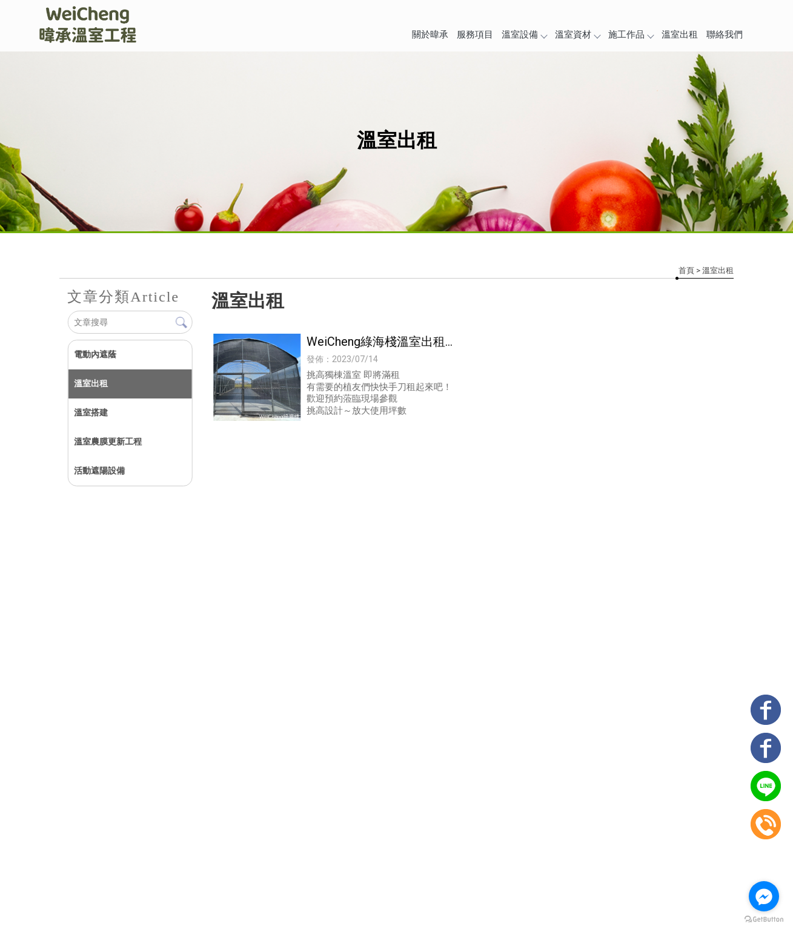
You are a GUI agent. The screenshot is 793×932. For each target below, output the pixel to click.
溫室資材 (577, 34)
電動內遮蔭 (95, 354)
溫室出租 (680, 34)
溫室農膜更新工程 (108, 441)
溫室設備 (524, 34)
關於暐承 (430, 34)
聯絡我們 (724, 34)
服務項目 (475, 34)
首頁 (686, 270)
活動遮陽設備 (99, 470)
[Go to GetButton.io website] (764, 920)
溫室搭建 (91, 412)
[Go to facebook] (764, 896)
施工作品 (630, 34)
